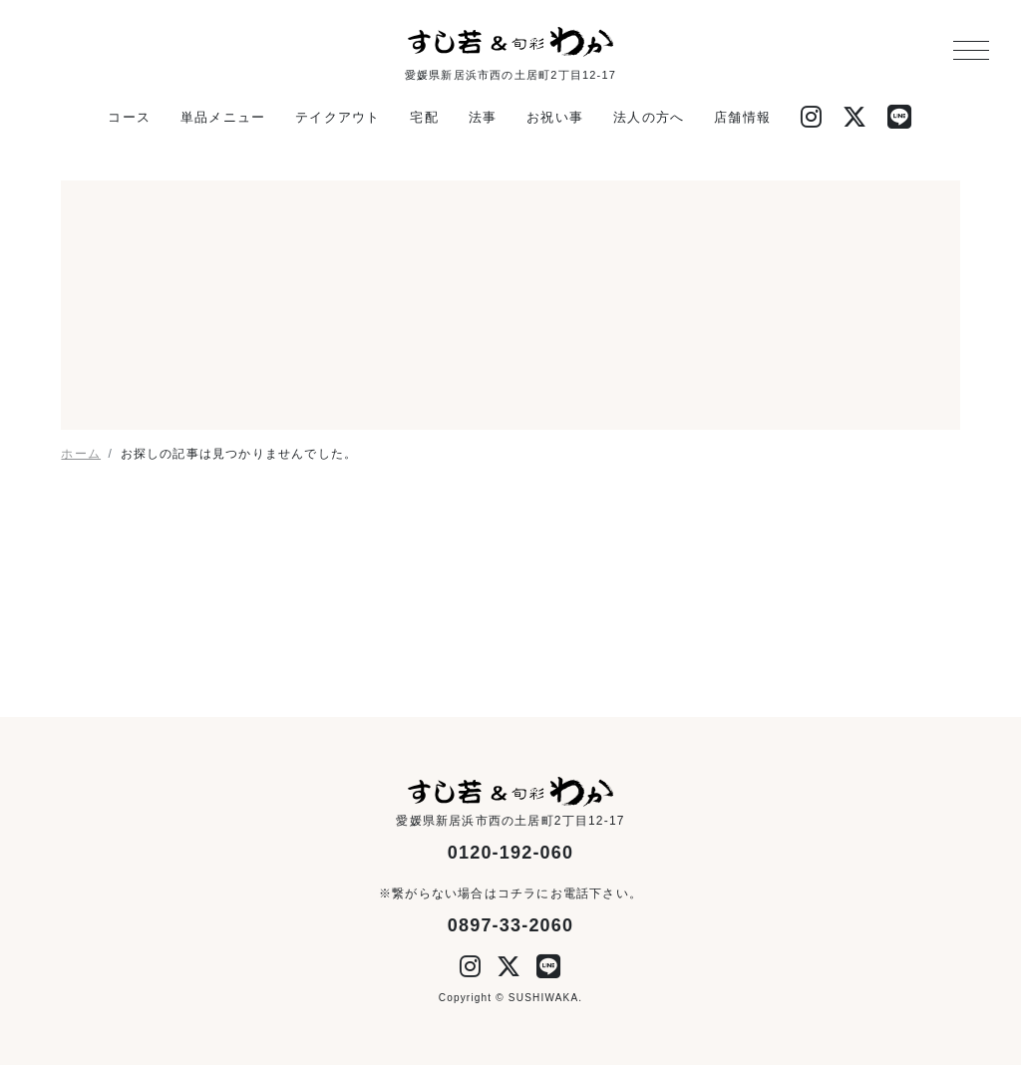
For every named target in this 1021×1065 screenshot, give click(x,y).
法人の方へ (648, 117)
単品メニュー (222, 117)
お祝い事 (554, 117)
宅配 (424, 117)
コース (129, 117)
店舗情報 (742, 117)
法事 (483, 117)
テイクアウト (337, 117)
